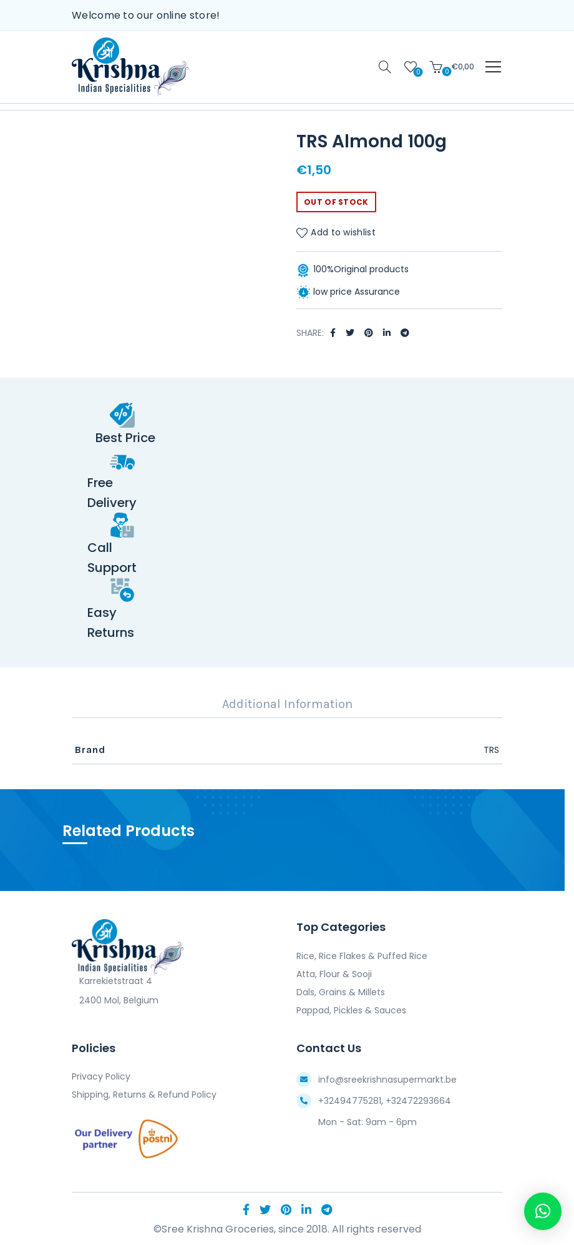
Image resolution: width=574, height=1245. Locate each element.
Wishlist (417, 71)
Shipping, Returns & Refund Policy (144, 1094)
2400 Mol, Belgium (115, 1000)
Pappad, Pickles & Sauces (351, 1010)
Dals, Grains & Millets (340, 992)
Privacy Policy (101, 1076)
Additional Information (287, 704)
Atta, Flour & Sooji (334, 974)
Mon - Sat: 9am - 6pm (367, 1122)
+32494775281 (349, 1101)
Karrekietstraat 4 (112, 981)
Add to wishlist (343, 233)
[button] (543, 1211)
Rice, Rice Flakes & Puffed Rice (361, 956)
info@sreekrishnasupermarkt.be (387, 1079)
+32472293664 (418, 1101)
